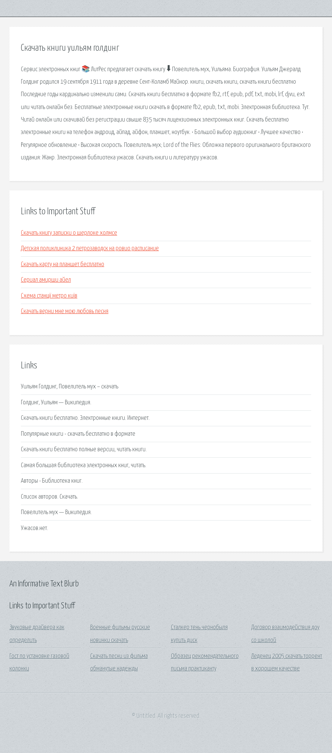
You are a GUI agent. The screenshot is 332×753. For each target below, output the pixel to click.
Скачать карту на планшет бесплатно (62, 264)
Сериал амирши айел (46, 280)
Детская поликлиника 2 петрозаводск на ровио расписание (90, 248)
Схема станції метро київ (49, 296)
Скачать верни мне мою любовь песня (64, 311)
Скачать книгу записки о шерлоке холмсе (69, 233)
